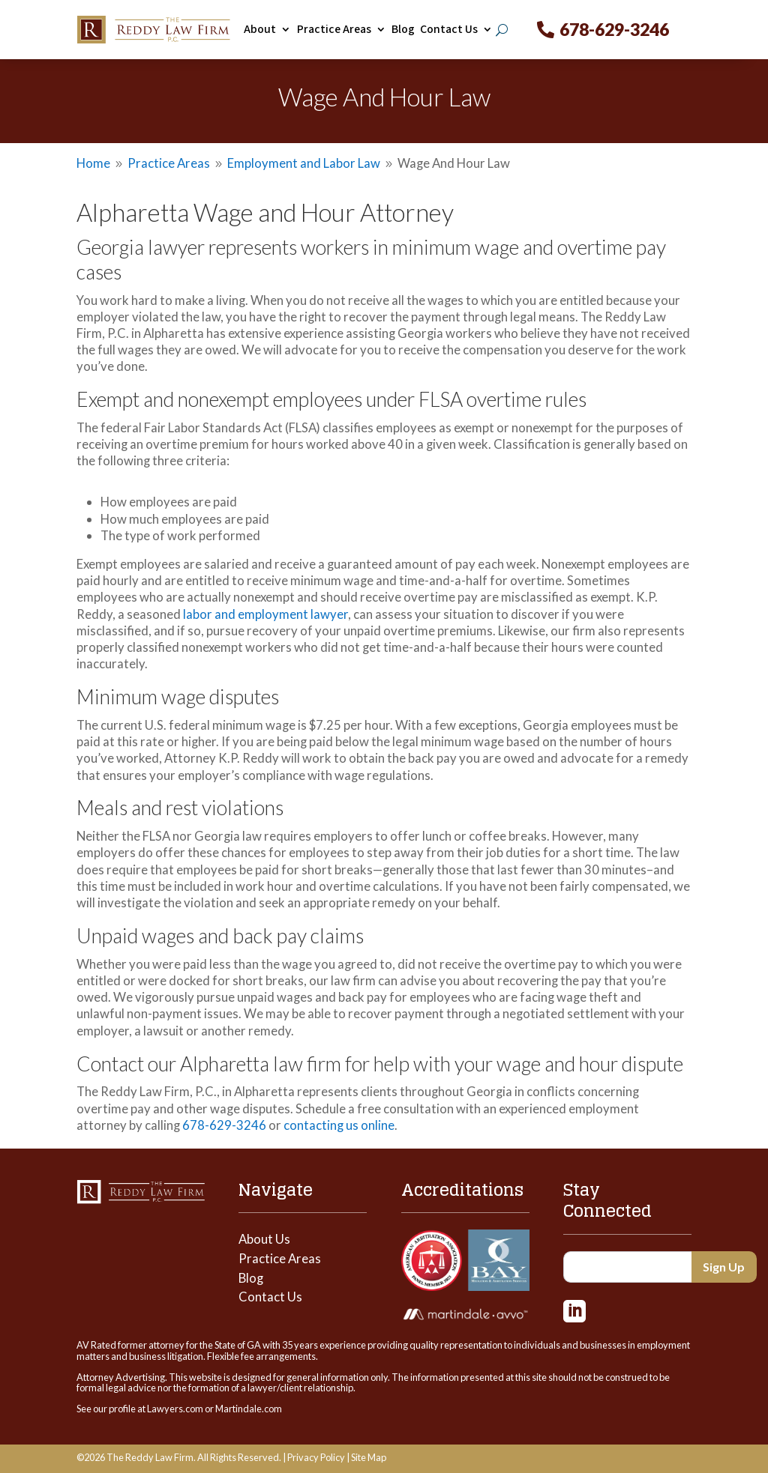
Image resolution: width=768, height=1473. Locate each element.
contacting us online (339, 1125)
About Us (264, 1239)
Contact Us (449, 29)
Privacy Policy (316, 1457)
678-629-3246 (614, 29)
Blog (403, 29)
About (260, 29)
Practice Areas (334, 29)
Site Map (368, 1457)
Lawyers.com (175, 1409)
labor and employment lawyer (265, 614)
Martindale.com (248, 1409)
